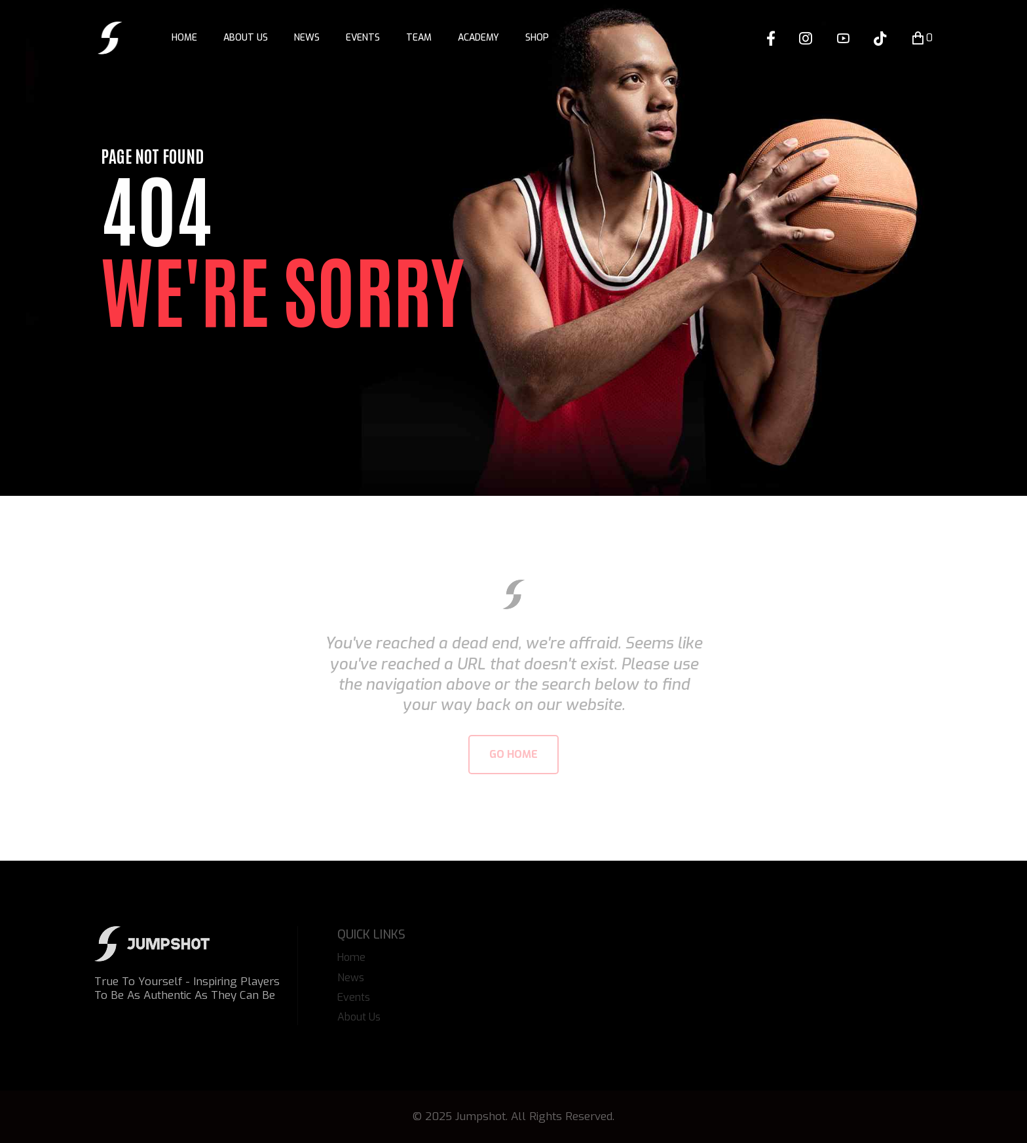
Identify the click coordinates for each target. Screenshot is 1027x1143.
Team (419, 37)
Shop (537, 37)
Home (184, 37)
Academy (478, 37)
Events (363, 37)
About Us (245, 37)
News (307, 37)
